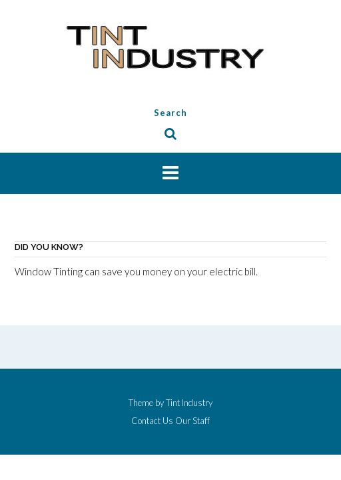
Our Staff (192, 421)
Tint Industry (189, 402)
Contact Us (152, 421)
